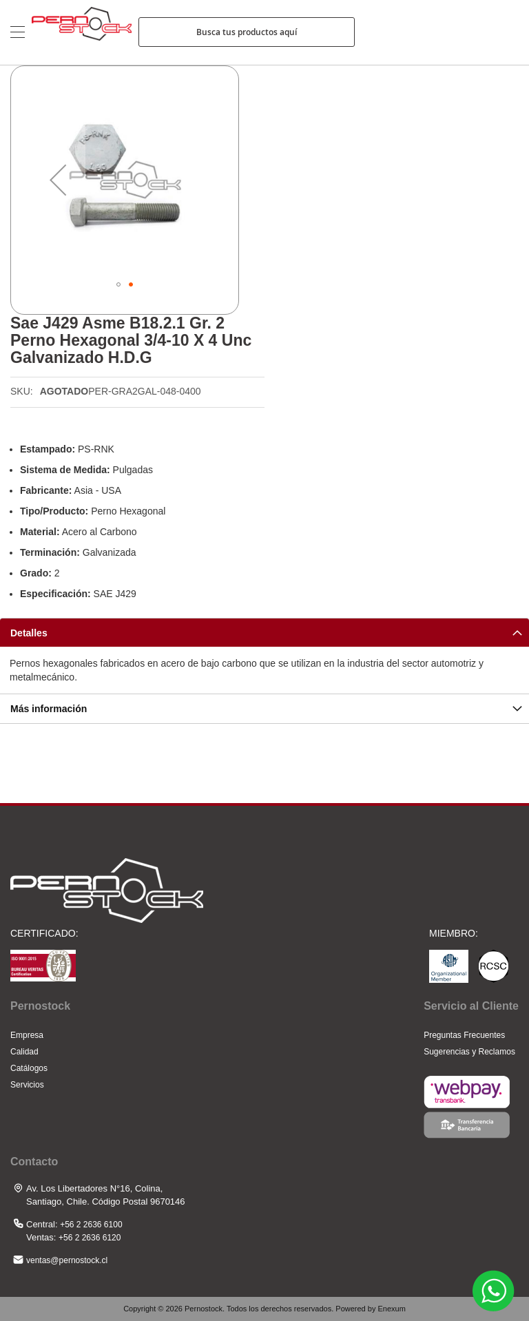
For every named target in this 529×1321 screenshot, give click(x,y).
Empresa (26, 1035)
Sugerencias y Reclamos (469, 1052)
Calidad (24, 1052)
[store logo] (82, 32)
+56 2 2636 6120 (90, 1237)
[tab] (264, 632)
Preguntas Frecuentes (464, 1035)
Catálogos (29, 1068)
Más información (48, 708)
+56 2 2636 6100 (91, 1224)
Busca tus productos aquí (246, 32)
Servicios (27, 1085)
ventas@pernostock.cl (66, 1260)
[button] (57, 179)
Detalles (29, 632)
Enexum (391, 1308)
